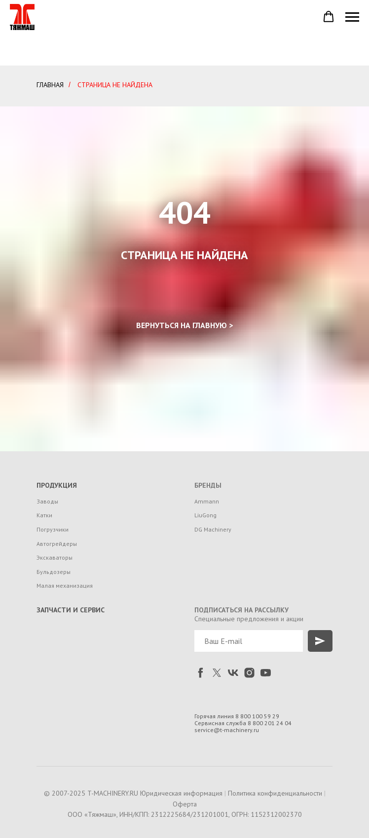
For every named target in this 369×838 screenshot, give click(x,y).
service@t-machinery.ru (226, 730)
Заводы (47, 501)
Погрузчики (53, 529)
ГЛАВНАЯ (50, 84)
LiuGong (205, 515)
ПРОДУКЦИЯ (57, 485)
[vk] (233, 673)
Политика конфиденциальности (275, 793)
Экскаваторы (55, 557)
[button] (328, 17)
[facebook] (200, 673)
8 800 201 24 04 (270, 723)
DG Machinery (212, 529)
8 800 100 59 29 (257, 716)
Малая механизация (65, 585)
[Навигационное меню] (352, 17)
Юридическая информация (181, 793)
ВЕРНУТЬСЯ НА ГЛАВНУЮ (181, 325)
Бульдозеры (54, 571)
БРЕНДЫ (207, 485)
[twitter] (217, 673)
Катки (44, 515)
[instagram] (249, 673)
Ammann (206, 501)
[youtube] (265, 673)
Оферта (185, 804)
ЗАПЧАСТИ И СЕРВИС (71, 609)
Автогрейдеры (57, 543)
